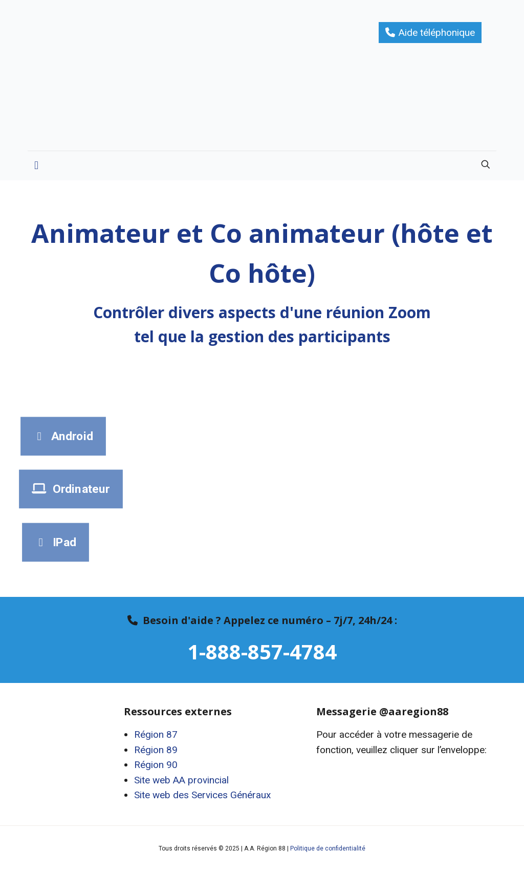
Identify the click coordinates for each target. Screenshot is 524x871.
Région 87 (156, 734)
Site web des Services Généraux (202, 795)
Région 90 (156, 765)
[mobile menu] (36, 165)
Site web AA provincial (181, 780)
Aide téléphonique (437, 32)
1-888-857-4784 (262, 651)
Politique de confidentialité (327, 848)
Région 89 (156, 750)
